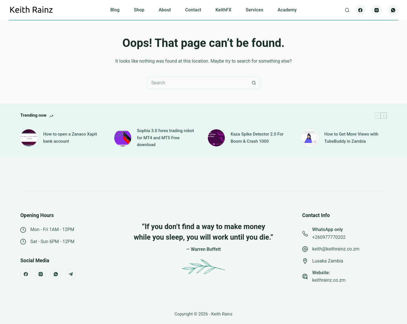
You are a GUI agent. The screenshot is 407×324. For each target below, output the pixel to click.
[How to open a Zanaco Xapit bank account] (28, 137)
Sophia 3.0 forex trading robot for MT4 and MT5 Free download (165, 138)
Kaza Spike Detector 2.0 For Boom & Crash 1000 (257, 138)
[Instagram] (376, 10)
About (165, 10)
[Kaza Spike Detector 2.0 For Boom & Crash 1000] (216, 137)
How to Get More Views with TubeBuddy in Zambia (351, 138)
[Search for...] (197, 82)
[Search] (347, 10)
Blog (114, 10)
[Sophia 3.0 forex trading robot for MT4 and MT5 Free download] (122, 137)
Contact (193, 10)
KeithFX (223, 10)
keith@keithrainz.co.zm (336, 249)
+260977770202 (329, 237)
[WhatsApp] (393, 10)
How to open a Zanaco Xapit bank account (70, 138)
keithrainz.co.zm (329, 280)
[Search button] (254, 82)
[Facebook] (360, 10)
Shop (139, 10)
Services (254, 10)
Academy (287, 10)
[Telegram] (70, 274)
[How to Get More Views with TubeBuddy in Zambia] (310, 137)
